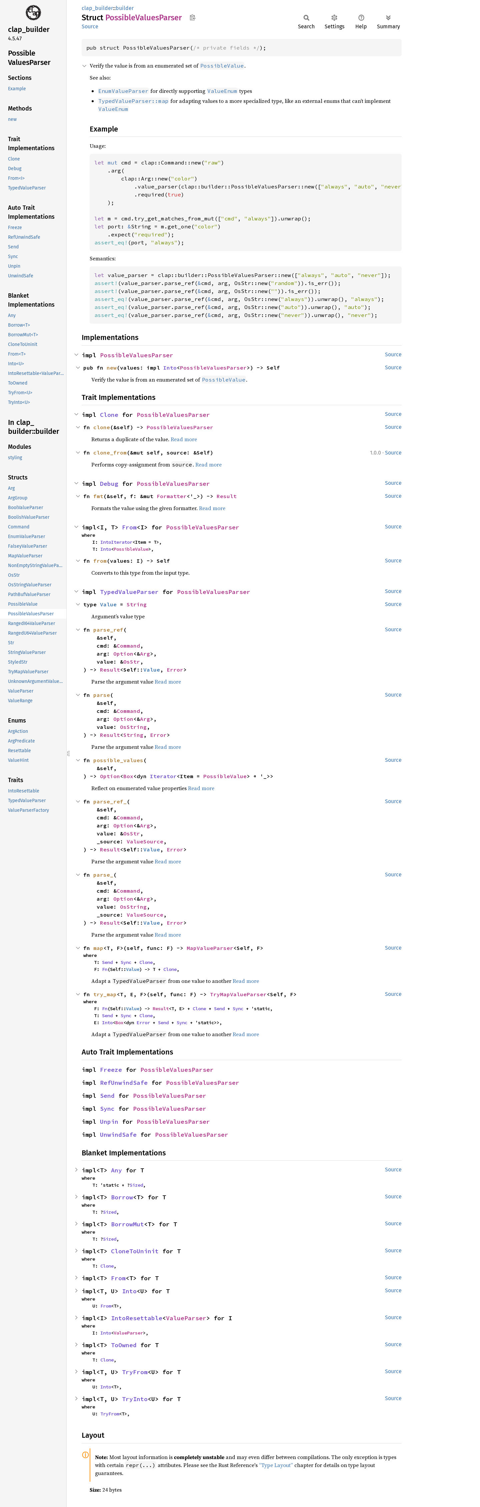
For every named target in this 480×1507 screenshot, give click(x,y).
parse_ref (108, 629)
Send (107, 962)
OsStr (131, 661)
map (98, 948)
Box (128, 776)
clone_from (110, 452)
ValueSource (145, 841)
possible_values (118, 760)
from (100, 560)
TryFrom (135, 1372)
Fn (104, 969)
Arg (145, 653)
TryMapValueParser (238, 994)
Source (90, 26)
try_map (105, 994)
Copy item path (192, 17)
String (137, 604)
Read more (184, 439)
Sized (136, 1185)
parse (101, 695)
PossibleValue (131, 549)
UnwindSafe (118, 1134)
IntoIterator (116, 542)
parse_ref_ (110, 801)
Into (170, 367)
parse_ (103, 874)
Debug (109, 483)
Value (108, 604)
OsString (133, 727)
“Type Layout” (276, 1465)
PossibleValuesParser (136, 355)
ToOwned (124, 1345)
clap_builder (97, 8)
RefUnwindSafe (124, 1082)
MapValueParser (210, 948)
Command (128, 645)
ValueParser (186, 1318)
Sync (126, 962)
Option (123, 653)
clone (101, 427)
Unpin (109, 1121)
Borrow (122, 1197)
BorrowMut (127, 1224)
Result (227, 496)
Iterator (163, 776)
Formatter (172, 496)
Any (116, 1170)
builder (125, 8)
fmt (98, 496)
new (112, 367)
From (129, 527)
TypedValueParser (129, 592)
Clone (109, 415)
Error (175, 669)
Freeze (111, 1069)
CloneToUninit (135, 1251)
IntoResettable (136, 1318)
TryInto (135, 1399)
